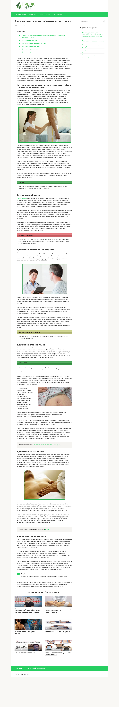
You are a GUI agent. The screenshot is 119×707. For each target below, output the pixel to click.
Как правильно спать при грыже (57, 661)
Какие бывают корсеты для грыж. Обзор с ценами (58, 683)
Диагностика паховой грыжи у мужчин (34, 43)
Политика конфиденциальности (36, 698)
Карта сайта (19, 698)
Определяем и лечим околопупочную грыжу (47, 445)
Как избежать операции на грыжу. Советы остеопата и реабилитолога (58, 640)
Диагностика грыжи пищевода (31, 52)
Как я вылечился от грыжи (25, 682)
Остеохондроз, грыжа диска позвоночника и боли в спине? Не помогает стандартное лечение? (27, 640)
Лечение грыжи (21, 14)
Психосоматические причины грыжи (26, 662)
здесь (47, 529)
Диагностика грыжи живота (30, 49)
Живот (48, 14)
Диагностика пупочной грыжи (31, 46)
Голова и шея (58, 14)
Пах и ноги (32, 14)
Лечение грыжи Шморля (29, 40)
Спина (41, 14)
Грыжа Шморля (22, 198)
